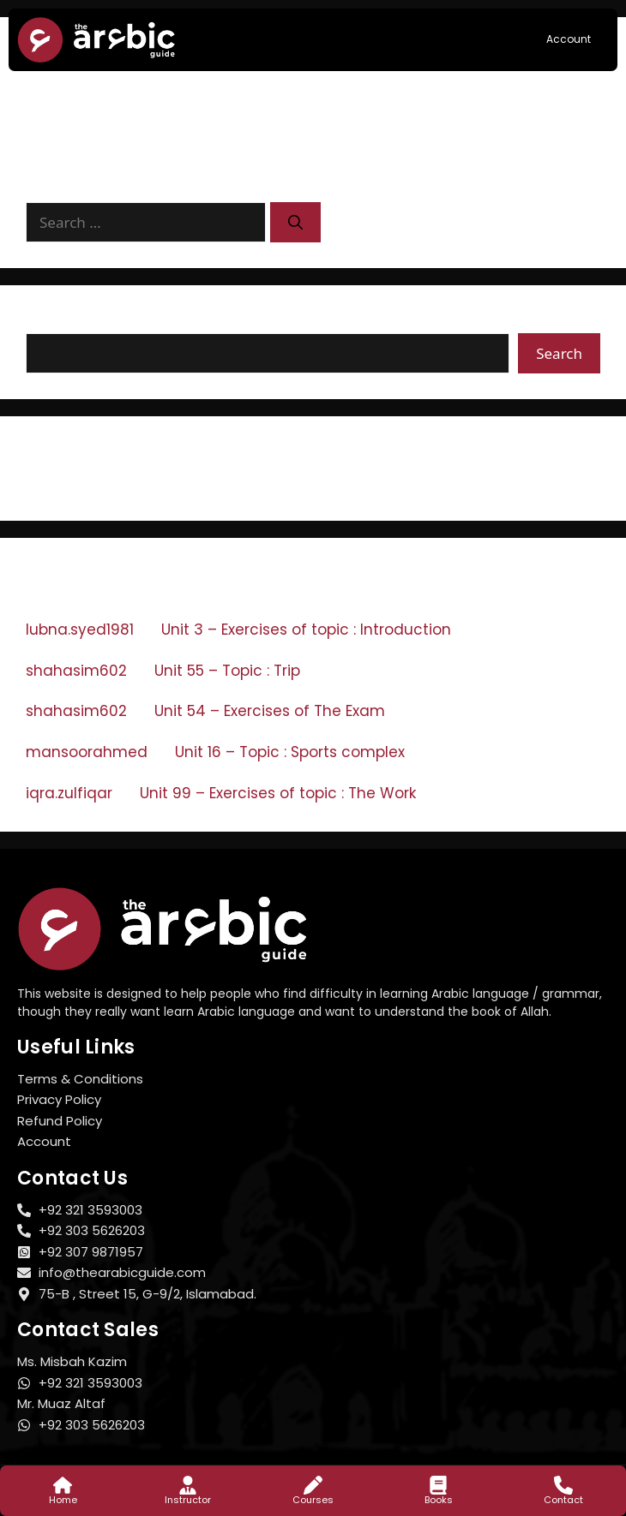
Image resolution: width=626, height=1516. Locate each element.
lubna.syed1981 (80, 629)
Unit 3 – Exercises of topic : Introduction (306, 629)
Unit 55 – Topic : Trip (227, 670)
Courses (313, 1500)
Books (438, 1500)
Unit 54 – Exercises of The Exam (269, 711)
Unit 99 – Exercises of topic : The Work (278, 793)
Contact (563, 1500)
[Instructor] (187, 1485)
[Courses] (313, 1485)
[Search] (295, 222)
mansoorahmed (86, 752)
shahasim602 (76, 670)
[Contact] (563, 1485)
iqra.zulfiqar (69, 793)
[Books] (438, 1485)
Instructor (188, 1500)
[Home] (62, 1485)
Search (52, 321)
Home (63, 1500)
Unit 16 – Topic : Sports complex (290, 752)
